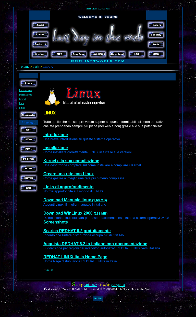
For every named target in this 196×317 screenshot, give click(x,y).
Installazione (25, 94)
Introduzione (25, 90)
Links (22, 107)
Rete (21, 103)
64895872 (90, 285)
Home (25, 66)
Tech (36, 66)
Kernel (22, 99)
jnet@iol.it (118, 285)
